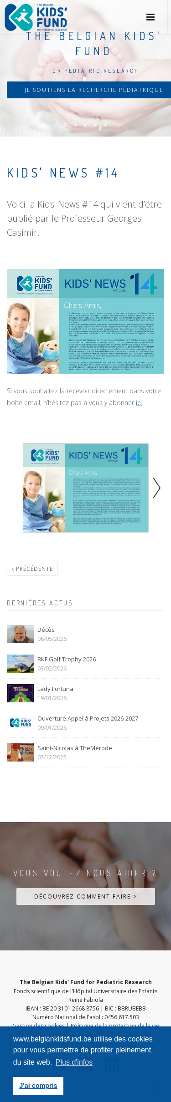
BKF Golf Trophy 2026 (66, 659)
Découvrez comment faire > (85, 896)
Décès (46, 629)
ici (139, 402)
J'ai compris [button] (38, 1085)
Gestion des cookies (38, 1026)
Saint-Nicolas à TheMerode (74, 748)
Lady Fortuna (55, 689)
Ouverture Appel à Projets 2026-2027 (87, 718)
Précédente (32, 569)
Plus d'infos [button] (74, 1062)
